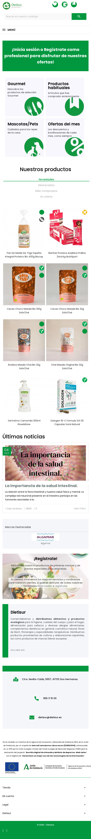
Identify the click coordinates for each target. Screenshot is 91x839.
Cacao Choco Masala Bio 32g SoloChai (67, 310)
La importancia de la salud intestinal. (41, 485)
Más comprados (46, 191)
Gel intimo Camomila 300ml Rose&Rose (24, 422)
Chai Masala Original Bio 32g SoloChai (67, 366)
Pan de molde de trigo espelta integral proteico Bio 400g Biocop (24, 254)
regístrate (61, 586)
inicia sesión (44, 586)
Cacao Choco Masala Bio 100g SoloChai (24, 310)
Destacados (46, 185)
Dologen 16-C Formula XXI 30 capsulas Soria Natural (67, 422)
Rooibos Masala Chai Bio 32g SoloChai (24, 366)
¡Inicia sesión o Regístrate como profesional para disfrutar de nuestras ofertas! (45, 56)
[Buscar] (45, 16)
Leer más (80, 508)
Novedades (46, 179)
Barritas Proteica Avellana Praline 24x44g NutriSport (67, 254)
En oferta (46, 197)
